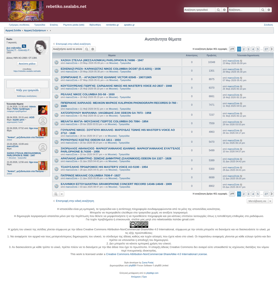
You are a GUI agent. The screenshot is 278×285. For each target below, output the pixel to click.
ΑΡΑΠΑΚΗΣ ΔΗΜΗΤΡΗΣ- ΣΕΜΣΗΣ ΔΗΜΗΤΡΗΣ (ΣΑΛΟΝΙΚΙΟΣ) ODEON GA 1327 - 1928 (116, 158)
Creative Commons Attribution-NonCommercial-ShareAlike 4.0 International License (156, 254)
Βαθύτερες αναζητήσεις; (27, 96)
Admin (32, 106)
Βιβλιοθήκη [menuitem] (95, 25)
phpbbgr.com (152, 273)
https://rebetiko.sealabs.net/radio (27, 71)
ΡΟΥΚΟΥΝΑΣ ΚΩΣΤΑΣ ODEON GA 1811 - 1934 (91, 139)
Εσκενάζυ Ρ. (24, 50)
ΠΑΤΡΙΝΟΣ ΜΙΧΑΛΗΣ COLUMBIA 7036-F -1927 (90, 175)
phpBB (132, 265)
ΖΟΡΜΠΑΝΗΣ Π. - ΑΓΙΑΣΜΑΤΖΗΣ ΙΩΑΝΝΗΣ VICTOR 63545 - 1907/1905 (106, 77)
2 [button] (243, 49)
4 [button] (253, 49)
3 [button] (248, 49)
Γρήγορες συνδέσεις (19, 25)
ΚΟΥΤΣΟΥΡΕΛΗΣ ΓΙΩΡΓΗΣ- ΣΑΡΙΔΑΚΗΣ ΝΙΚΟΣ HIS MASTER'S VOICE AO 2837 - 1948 (116, 85)
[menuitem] (136, 277)
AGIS (31, 117)
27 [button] (266, 49)
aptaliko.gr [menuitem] (129, 25)
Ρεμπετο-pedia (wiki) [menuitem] (73, 25)
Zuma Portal (147, 262)
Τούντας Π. (11, 50)
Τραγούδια (39, 25)
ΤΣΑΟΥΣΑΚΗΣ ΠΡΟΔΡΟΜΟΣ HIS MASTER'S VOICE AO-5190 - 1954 (104, 167)
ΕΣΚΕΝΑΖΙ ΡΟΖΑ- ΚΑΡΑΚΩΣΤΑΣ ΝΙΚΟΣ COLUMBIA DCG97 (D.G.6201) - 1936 (111, 68)
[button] (232, 49)
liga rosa (33, 128)
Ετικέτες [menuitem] (54, 25)
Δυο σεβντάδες (13, 48)
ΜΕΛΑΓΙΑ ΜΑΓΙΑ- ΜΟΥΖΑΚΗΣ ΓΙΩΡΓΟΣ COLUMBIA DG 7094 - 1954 (104, 121)
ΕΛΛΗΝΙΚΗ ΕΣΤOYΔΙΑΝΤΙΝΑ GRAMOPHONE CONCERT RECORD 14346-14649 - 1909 (116, 184)
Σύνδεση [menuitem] (268, 25)
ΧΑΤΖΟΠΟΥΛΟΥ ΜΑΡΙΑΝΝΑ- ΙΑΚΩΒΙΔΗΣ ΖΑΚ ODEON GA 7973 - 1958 (106, 112)
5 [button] (258, 49)
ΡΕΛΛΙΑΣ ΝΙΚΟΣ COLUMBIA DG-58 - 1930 (88, 94)
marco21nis (13, 146)
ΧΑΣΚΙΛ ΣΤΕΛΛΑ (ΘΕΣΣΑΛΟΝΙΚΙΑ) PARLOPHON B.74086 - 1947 (102, 60)
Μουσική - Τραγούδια (120, 63)
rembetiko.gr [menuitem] (112, 25)
